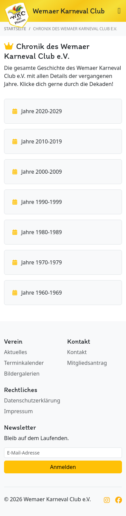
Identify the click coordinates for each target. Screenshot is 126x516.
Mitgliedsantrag (87, 363)
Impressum (18, 411)
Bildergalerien (22, 373)
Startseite (15, 29)
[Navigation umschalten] (119, 11)
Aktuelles (15, 352)
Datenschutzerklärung (32, 400)
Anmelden (63, 467)
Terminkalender (24, 363)
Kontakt (77, 352)
